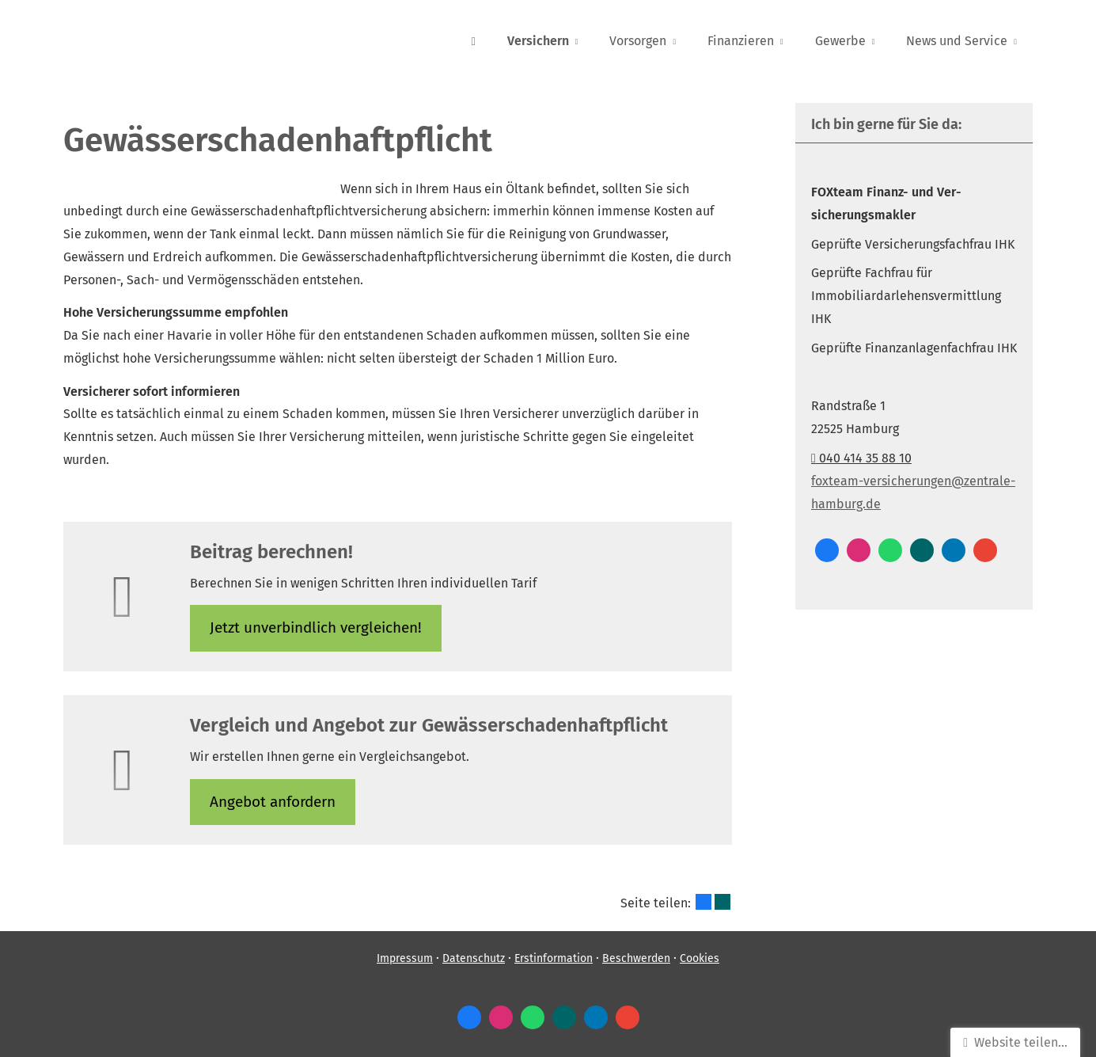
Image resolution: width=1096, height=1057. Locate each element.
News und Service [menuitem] (956, 40)
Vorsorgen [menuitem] (637, 40)
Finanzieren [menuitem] (740, 40)
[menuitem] (473, 40)
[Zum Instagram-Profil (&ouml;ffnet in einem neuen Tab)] (858, 550)
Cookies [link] (699, 958)
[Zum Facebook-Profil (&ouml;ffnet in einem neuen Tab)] (827, 550)
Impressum (405, 958)
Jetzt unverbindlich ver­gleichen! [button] (316, 627)
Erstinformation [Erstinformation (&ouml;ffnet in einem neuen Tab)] (553, 958)
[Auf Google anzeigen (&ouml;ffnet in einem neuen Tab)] (985, 550)
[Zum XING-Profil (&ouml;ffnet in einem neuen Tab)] (922, 550)
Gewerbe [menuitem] (840, 40)
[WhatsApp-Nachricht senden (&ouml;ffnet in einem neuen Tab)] (890, 550)
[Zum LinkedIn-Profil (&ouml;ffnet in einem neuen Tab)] (953, 550)
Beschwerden (636, 958)
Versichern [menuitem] (538, 40)
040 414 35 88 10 (861, 458)
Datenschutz (473, 958)
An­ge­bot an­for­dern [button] (273, 802)
